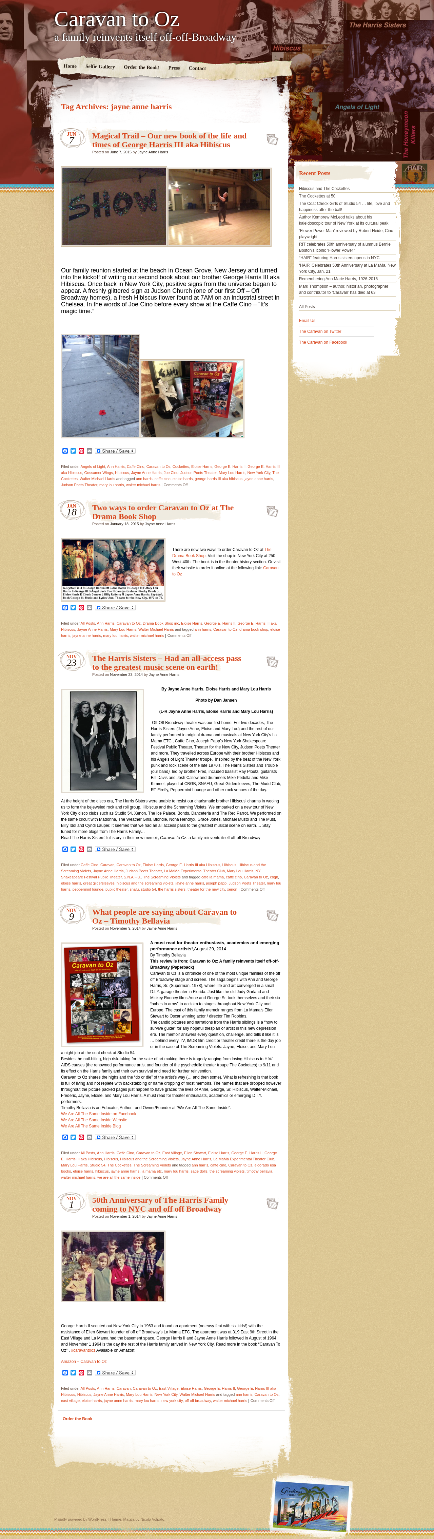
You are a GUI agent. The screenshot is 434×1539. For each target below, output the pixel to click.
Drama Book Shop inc (161, 623)
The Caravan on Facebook (323, 342)
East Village (172, 1153)
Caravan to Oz (117, 19)
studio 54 (148, 889)
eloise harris (183, 479)
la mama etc (151, 1171)
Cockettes (181, 466)
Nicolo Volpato (152, 1519)
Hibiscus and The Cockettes (324, 188)
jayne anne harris (258, 479)
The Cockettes (119, 1165)
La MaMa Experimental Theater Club (194, 871)
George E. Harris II (229, 466)
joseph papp (216, 883)
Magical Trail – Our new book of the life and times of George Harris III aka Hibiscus (169, 140)
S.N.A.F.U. (132, 877)
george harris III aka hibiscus (218, 479)
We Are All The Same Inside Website (94, 1120)
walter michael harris (143, 485)
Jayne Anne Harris (153, 152)
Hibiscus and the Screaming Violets (149, 1159)
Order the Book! (142, 67)
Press (174, 68)
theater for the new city (206, 889)
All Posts (87, 623)
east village (70, 1401)
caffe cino (163, 479)
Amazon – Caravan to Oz (84, 1361)
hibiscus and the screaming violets (145, 883)
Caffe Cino (135, 466)
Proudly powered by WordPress (80, 1519)
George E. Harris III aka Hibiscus (193, 865)
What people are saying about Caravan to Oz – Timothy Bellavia (164, 916)
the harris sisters (171, 889)
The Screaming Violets (161, 877)
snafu (134, 889)
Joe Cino (171, 473)
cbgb (274, 877)
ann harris (144, 479)
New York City (259, 473)
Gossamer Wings (98, 473)
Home (70, 66)
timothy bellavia (259, 1171)
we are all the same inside (118, 1177)
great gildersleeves (98, 883)
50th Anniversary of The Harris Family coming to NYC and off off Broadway (160, 1204)
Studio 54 (97, 1165)
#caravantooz (83, 1350)
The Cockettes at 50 (317, 196)
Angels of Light (92, 466)
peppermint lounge (88, 889)
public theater (116, 889)
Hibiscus (122, 473)
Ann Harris (116, 466)
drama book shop (253, 629)
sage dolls (199, 1171)
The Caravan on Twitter (320, 331)
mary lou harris (111, 485)
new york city (172, 1401)
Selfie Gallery (100, 66)
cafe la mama (212, 877)
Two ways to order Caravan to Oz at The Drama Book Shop (270, 509)
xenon (232, 889)
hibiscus (102, 1171)
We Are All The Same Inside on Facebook (98, 1114)
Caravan (107, 865)
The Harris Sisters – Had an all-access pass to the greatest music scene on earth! (166, 662)
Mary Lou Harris (232, 473)
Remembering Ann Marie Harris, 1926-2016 (338, 279)
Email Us (307, 320)
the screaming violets (227, 1171)
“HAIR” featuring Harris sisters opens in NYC (339, 257)
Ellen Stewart (195, 1153)
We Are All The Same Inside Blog (91, 1126)
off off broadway (198, 1401)
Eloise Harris (201, 466)
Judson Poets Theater (198, 473)
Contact (197, 68)
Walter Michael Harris (97, 479)
